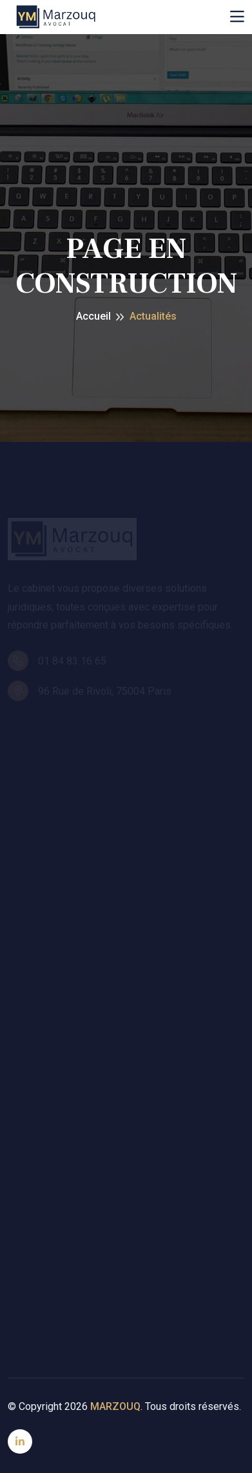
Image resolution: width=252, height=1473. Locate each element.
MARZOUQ (115, 1406)
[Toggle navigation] (237, 16)
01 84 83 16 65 (57, 662)
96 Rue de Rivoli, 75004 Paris (89, 692)
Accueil (93, 316)
